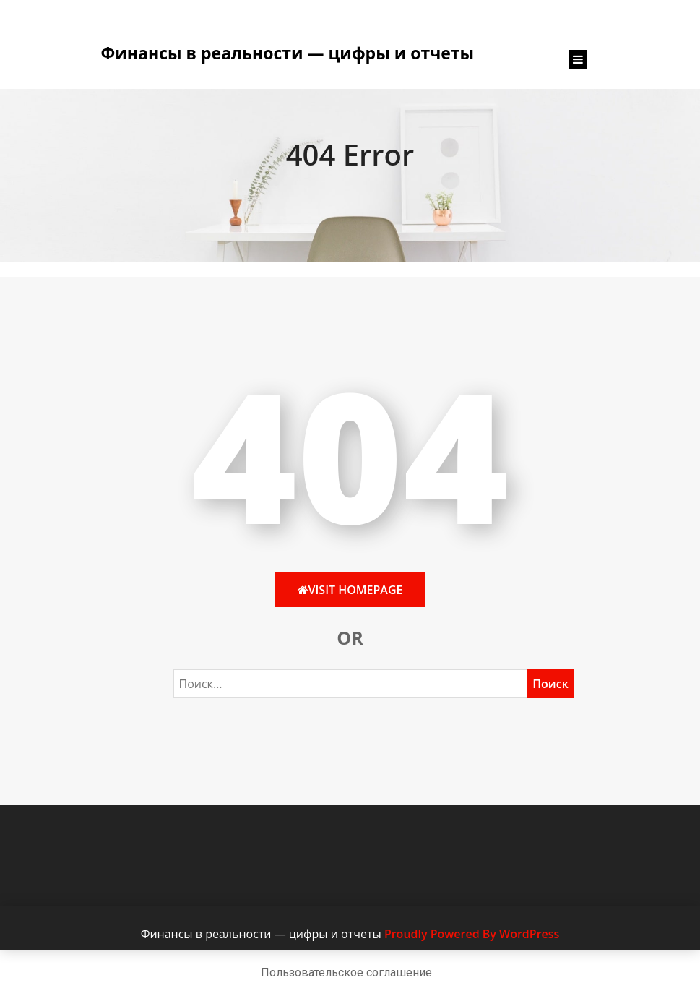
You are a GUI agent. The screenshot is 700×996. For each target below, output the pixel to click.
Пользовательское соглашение (346, 972)
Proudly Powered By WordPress (471, 934)
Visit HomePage (350, 590)
